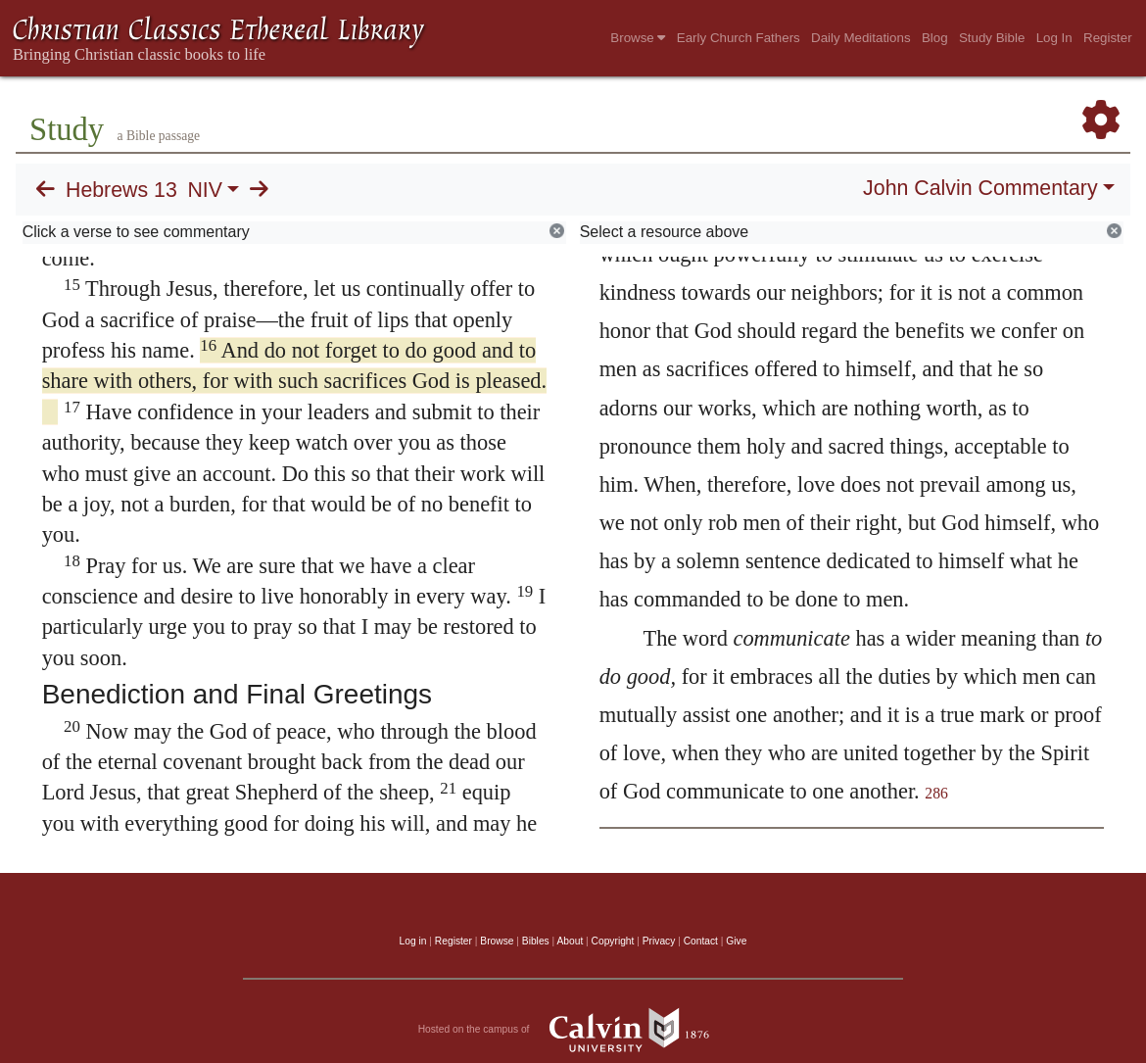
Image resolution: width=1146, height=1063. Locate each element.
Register (1107, 37)
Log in (413, 941)
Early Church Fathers (738, 37)
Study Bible (992, 37)
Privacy (659, 941)
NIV (204, 190)
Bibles (535, 941)
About (569, 941)
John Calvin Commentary (980, 188)
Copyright (613, 941)
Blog (935, 37)
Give (736, 941)
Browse (637, 37)
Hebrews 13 (121, 190)
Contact (701, 941)
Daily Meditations (860, 37)
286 (936, 793)
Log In (1054, 37)
